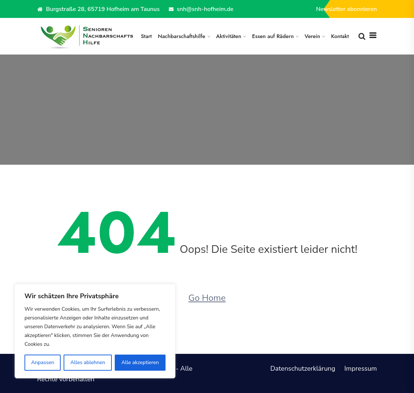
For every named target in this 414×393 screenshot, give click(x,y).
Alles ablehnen (88, 362)
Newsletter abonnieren (346, 9)
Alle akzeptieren (140, 362)
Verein (312, 36)
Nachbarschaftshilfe (181, 36)
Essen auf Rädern (273, 36)
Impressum (360, 368)
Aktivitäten (228, 36)
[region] (95, 331)
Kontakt (340, 36)
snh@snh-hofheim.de (201, 9)
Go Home (207, 298)
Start (146, 36)
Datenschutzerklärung (302, 368)
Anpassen (42, 362)
